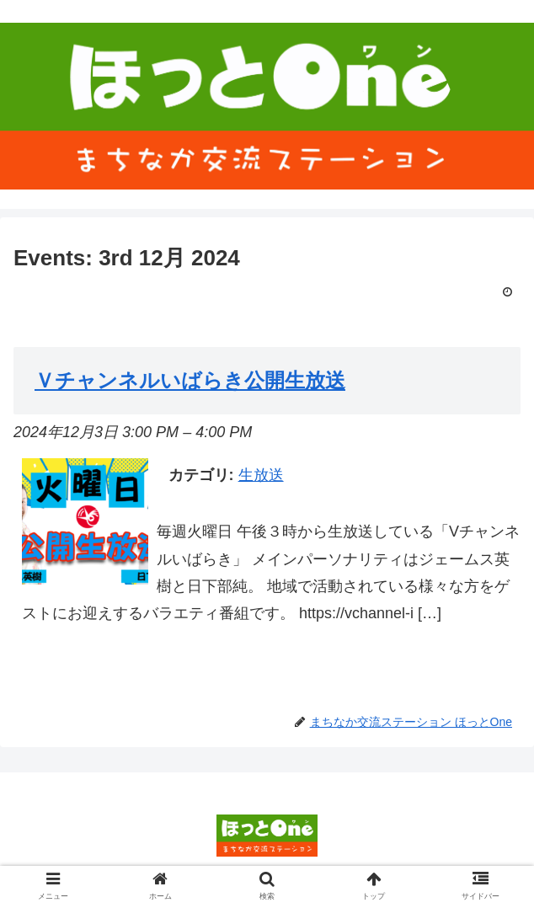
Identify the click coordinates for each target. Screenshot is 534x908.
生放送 (261, 475)
